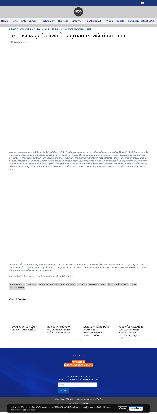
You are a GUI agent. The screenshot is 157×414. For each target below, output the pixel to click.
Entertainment (29, 21)
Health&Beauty (93, 21)
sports (120, 21)
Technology (48, 21)
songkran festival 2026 (141, 21)
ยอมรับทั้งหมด (136, 408)
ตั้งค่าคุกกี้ (122, 408)
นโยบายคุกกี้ (31, 410)
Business (63, 21)
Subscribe (64, 390)
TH (144, 3)
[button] (78, 26)
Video (109, 21)
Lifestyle (77, 21)
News (15, 21)
